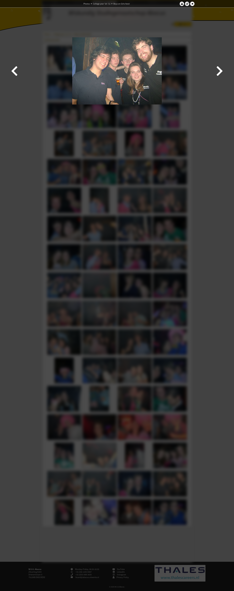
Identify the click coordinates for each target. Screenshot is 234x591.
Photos (86, 3)
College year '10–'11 (101, 3)
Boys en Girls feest (121, 3)
